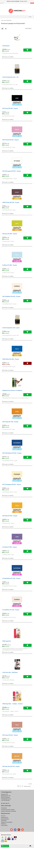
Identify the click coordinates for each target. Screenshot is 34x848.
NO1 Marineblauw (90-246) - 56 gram (11, 453)
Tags (5, 20)
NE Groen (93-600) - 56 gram (9, 233)
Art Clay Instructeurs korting (7, 809)
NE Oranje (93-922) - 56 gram (9, 515)
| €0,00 (5, 846)
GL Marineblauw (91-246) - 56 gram (11, 578)
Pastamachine (5, 45)
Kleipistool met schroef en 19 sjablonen (12, 390)
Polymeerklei (8, 20)
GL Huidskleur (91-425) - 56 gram (10, 609)
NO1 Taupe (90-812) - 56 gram (10, 735)
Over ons (3, 815)
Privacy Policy (4, 825)
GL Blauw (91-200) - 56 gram (9, 265)
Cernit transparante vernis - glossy (11, 327)
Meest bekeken (28, 28)
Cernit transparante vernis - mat (10, 77)
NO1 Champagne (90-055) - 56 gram (11, 484)
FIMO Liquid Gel (6, 641)
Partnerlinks (4, 808)
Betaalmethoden (5, 819)
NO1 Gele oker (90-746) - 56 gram (11, 766)
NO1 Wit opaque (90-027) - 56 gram (11, 171)
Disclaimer (3, 823)
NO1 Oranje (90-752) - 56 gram (10, 421)
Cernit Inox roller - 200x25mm (10, 672)
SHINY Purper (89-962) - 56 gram (10, 202)
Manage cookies (23, 1)
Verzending (3, 820)
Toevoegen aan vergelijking (7, 56)
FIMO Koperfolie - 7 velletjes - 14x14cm (12, 703)
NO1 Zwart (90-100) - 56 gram (10, 108)
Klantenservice (4, 817)
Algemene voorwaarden (6, 822)
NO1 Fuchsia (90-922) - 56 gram (10, 139)
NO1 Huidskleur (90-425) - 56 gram (11, 296)
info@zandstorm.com (6, 798)
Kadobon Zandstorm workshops (8, 811)
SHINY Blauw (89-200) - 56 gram (10, 359)
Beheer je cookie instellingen (13, 1)
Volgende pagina (27, 786)
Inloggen (30, 16)
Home (2, 20)
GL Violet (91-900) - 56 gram (9, 547)
